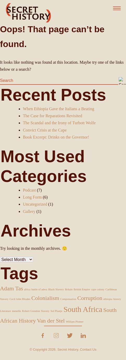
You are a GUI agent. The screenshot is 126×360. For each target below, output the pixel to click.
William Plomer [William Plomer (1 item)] (75, 321)
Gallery (29, 211)
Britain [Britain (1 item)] (69, 289)
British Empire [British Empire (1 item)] (82, 289)
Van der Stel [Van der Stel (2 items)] (51, 321)
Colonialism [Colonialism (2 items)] (45, 298)
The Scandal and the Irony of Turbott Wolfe (59, 123)
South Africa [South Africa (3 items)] (83, 309)
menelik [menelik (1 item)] (16, 311)
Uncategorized (35, 204)
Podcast (29, 190)
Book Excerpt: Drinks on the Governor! (56, 137)
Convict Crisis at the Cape (45, 130)
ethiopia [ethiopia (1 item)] (107, 299)
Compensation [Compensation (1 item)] (68, 299)
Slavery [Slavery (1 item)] (45, 311)
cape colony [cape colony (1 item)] (97, 289)
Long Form (32, 197)
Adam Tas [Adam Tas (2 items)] (11, 288)
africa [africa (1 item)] (27, 289)
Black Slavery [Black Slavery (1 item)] (56, 289)
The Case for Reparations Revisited (52, 116)
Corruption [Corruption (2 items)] (89, 298)
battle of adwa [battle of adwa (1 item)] (39, 289)
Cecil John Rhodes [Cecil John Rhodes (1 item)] (20, 299)
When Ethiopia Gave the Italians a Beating (58, 109)
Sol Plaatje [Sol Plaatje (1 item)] (56, 311)
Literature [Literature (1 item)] (5, 311)
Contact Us (88, 349)
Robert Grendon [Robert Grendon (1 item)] (31, 311)
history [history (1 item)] (117, 299)
